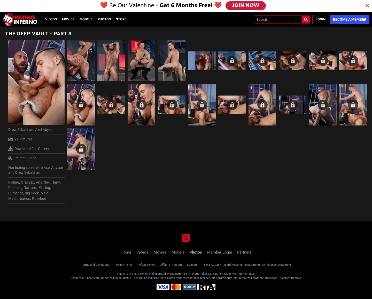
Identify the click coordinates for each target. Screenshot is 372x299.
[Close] (367, 6)
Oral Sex (27, 182)
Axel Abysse (44, 130)
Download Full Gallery (28, 148)
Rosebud (39, 198)
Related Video (22, 158)
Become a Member (349, 19)
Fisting (13, 182)
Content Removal (291, 278)
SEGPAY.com (224, 278)
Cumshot (15, 193)
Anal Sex (43, 182)
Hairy (55, 182)
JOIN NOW (246, 5)
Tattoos (30, 188)
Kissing (44, 188)
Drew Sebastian (20, 130)
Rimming (15, 188)
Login (321, 19)
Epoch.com (93, 278)
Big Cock (32, 193)
